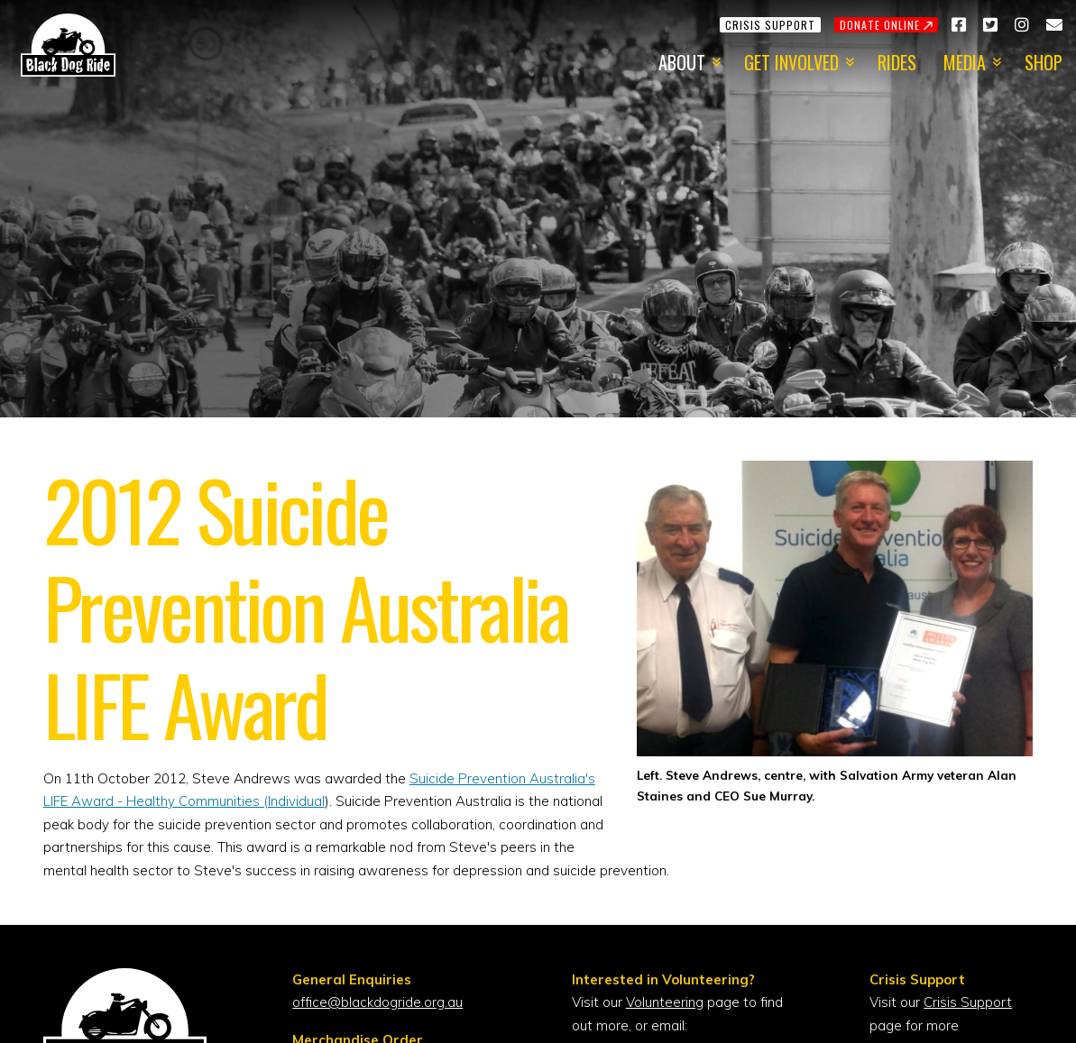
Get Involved (791, 62)
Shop (1043, 62)
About (681, 62)
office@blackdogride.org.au (377, 1002)
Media (964, 62)
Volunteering (665, 1002)
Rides (897, 62)
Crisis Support (968, 1002)
